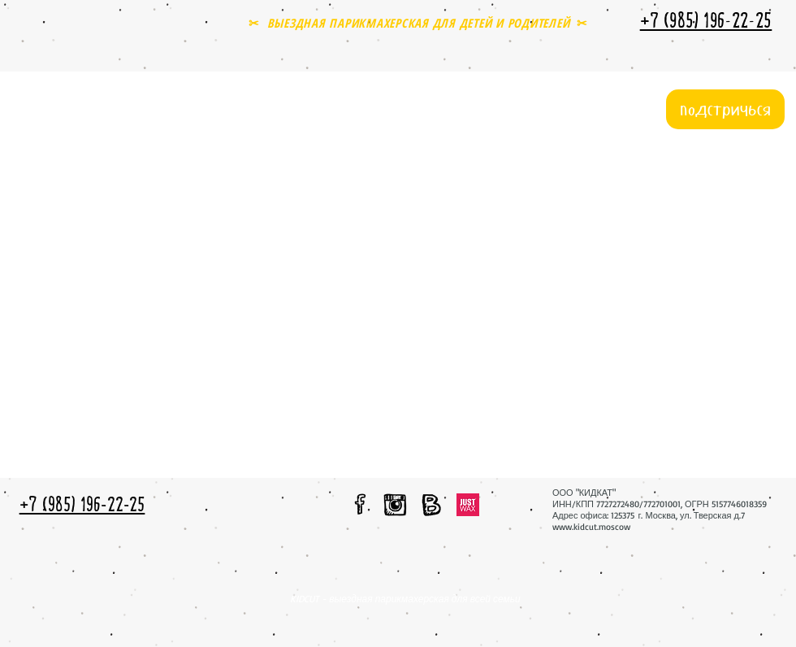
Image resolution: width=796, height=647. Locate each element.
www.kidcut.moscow (591, 526)
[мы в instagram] (395, 504)
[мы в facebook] (360, 504)
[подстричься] (725, 109)
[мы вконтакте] (431, 504)
